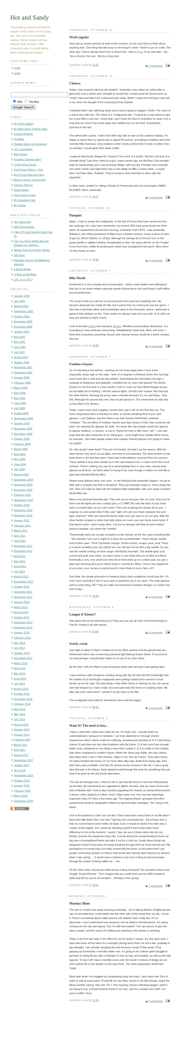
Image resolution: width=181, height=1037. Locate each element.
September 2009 (23, 479)
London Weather (23, 133)
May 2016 (19, 714)
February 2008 (22, 382)
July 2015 (19, 683)
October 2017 (22, 765)
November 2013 (23, 622)
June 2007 (20, 347)
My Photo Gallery (24, 123)
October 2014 (22, 653)
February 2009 (22, 444)
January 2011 (22, 520)
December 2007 (23, 372)
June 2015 (20, 678)
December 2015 (23, 699)
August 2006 (21, 306)
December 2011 (23, 550)
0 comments (155, 65)
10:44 (95, 595)
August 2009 (21, 474)
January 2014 (22, 632)
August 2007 (21, 357)
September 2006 (23, 311)
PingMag (19, 139)
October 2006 (22, 316)
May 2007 (19, 341)
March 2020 (21, 795)
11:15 (95, 1000)
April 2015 (20, 668)
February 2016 (22, 704)
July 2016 (19, 719)
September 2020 (23, 801)
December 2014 (23, 658)
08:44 (95, 707)
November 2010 (23, 510)
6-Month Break (22, 269)
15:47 (95, 196)
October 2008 (22, 423)
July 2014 (19, 647)
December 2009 (23, 489)
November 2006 (23, 321)
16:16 (95, 64)
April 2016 (20, 709)
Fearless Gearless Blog (27, 159)
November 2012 (23, 591)
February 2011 (22, 525)
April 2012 (20, 556)
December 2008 (23, 433)
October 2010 (22, 505)
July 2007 (19, 352)
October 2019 (22, 780)
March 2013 (21, 607)
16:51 (95, 884)
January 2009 (22, 438)
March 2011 (21, 530)
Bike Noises (21, 154)
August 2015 (21, 688)
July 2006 (19, 301)
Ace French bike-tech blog (29, 174)
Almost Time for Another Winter (32, 250)
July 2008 (19, 408)
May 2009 (19, 459)
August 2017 (21, 755)
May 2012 (19, 561)
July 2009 (19, 469)
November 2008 (23, 428)
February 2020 (22, 790)
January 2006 (22, 295)
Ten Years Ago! (22, 221)
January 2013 (22, 602)
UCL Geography (23, 149)
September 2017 (23, 760)
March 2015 (21, 663)
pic (141, 51)
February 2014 (22, 637)
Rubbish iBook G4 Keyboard (30, 144)
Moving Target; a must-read (30, 179)
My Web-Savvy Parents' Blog (31, 128)
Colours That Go (23, 185)
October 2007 (22, 362)
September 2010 (23, 500)
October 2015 (22, 693)
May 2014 (19, 643)
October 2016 (22, 729)
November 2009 (23, 484)
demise (117, 326)
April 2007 (20, 336)
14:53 (95, 345)
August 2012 (21, 576)
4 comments (155, 596)
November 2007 (23, 367)
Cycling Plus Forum (25, 164)
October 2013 (22, 617)
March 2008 (21, 387)
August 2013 (21, 612)
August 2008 (21, 413)
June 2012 (20, 566)
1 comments (155, 885)
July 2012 (19, 571)
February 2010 (22, 494)
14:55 (95, 259)
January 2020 (22, 785)
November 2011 (23, 546)
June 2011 (20, 540)
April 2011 (20, 535)
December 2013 (23, 627)
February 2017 (22, 739)
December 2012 (23, 597)
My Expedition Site (25, 200)
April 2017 (20, 749)
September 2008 (23, 418)
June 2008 (20, 403)
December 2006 (23, 326)
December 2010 (23, 515)
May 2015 (19, 673)
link (109, 620)
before (92, 326)
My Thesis (20, 205)
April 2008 (20, 392)
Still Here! (19, 255)
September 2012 (23, 581)
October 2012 (22, 586)
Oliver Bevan (21, 190)
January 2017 (22, 734)
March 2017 (21, 744)
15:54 (95, 631)
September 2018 (23, 775)
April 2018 (20, 770)
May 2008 (19, 398)
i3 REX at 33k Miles (25, 274)
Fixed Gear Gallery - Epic (28, 169)
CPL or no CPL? (23, 279)
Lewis (17, 67)
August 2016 (21, 724)
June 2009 (20, 464)
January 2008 (22, 377)
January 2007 (22, 331)
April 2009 (20, 454)
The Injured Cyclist (24, 195)
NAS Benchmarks (24, 226)
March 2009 (21, 449)
